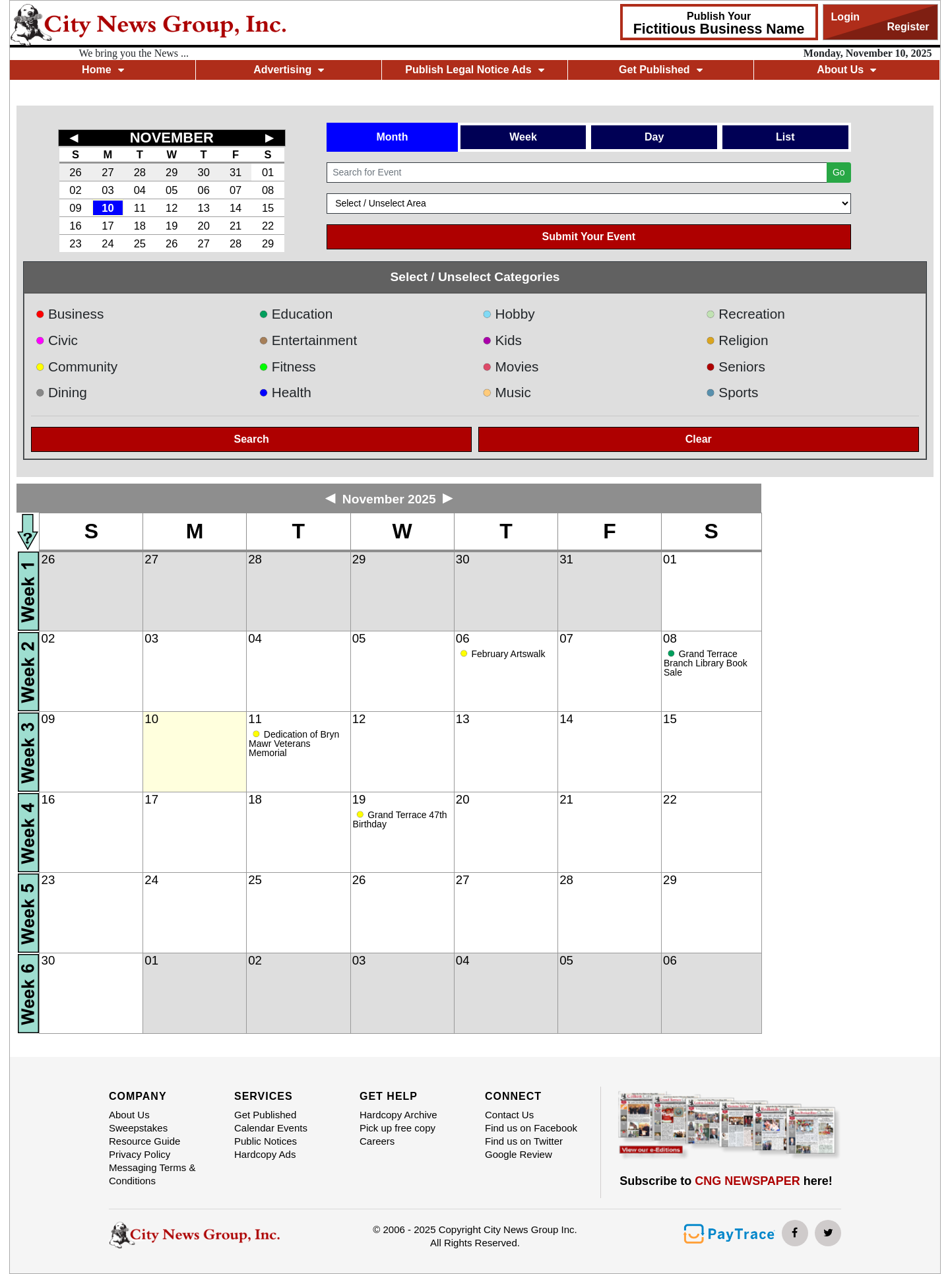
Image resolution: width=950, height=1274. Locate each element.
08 (268, 190)
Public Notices (265, 1141)
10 (107, 208)
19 (171, 226)
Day (654, 137)
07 (235, 190)
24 (107, 243)
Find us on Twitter (524, 1141)
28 (140, 172)
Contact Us (509, 1114)
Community (76, 366)
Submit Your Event (589, 236)
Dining (60, 392)
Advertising (288, 69)
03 (107, 190)
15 (268, 208)
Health (285, 392)
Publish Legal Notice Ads (474, 69)
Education (295, 313)
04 (140, 190)
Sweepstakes (138, 1127)
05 (171, 190)
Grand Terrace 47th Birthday (400, 819)
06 (203, 190)
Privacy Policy (139, 1154)
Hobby (508, 313)
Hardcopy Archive (398, 1114)
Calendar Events (270, 1127)
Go (839, 172)
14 (235, 208)
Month (392, 137)
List (785, 137)
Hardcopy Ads (265, 1154)
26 (75, 172)
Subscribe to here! (726, 1181)
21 (235, 226)
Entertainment (308, 340)
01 (268, 172)
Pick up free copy (397, 1127)
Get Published (661, 69)
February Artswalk (508, 654)
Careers (377, 1141)
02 (75, 190)
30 (203, 172)
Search (251, 439)
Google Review (518, 1154)
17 (107, 226)
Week (523, 137)
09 (75, 208)
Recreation (745, 313)
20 (203, 226)
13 (203, 208)
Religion (737, 340)
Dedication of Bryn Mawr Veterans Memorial (294, 743)
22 (268, 226)
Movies (510, 366)
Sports (732, 392)
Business (69, 313)
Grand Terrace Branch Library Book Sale (705, 663)
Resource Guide (144, 1141)
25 (140, 243)
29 (171, 172)
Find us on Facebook (531, 1127)
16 (75, 226)
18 (140, 226)
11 (140, 208)
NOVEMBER (172, 137)
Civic (56, 340)
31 (235, 172)
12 (171, 208)
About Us (846, 69)
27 (107, 172)
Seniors (735, 366)
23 (75, 243)
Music (506, 392)
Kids (502, 340)
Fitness (287, 366)
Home (102, 69)
